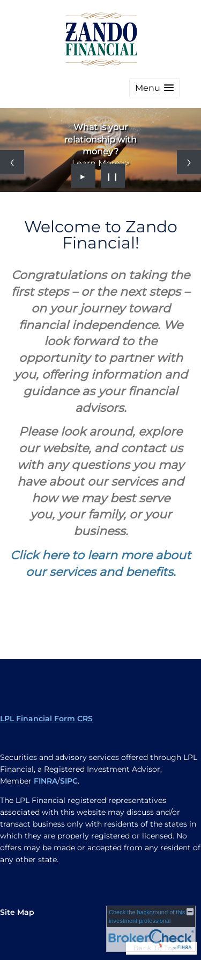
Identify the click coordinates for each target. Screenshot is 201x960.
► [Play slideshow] (83, 176)
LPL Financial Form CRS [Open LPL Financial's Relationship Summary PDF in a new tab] (46, 718)
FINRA (45, 781)
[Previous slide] (12, 162)
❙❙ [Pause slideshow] (113, 176)
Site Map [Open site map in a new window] (17, 912)
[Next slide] (189, 162)
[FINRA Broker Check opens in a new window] (151, 929)
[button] (154, 88)
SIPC (69, 781)
